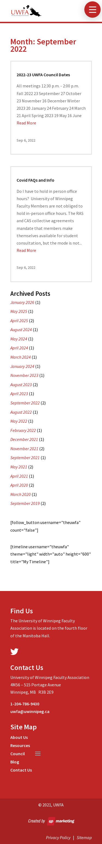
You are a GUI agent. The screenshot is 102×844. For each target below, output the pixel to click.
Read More (26, 123)
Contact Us (21, 770)
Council (17, 754)
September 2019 (25, 503)
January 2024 (22, 366)
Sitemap (84, 837)
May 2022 (18, 421)
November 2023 (24, 375)
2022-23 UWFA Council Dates (43, 74)
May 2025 (18, 311)
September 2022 (25, 403)
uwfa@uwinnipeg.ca (30, 711)
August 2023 (21, 384)
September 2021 (25, 457)
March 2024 (20, 357)
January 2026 (22, 302)
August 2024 (21, 329)
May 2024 (18, 339)
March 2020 (20, 494)
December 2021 (24, 439)
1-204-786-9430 (24, 703)
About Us (19, 737)
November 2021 (24, 448)
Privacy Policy (58, 837)
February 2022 (23, 430)
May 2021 (18, 467)
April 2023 (19, 393)
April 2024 (19, 348)
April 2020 (19, 485)
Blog (14, 762)
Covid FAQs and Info (35, 180)
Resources (20, 746)
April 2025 (19, 320)
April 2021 (19, 476)
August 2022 (21, 412)
